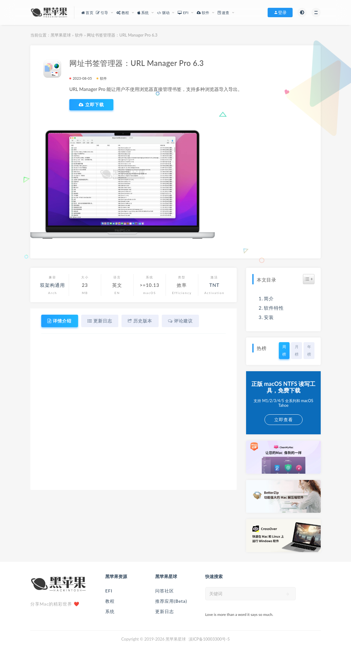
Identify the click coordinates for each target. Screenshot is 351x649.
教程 (110, 601)
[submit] (287, 594)
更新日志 (164, 611)
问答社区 (164, 590)
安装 (269, 317)
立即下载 (91, 104)
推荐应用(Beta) (171, 601)
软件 (79, 34)
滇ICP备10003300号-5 (209, 639)
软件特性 (274, 308)
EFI (108, 590)
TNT (214, 285)
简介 (269, 298)
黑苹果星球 (61, 34)
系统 (110, 611)
